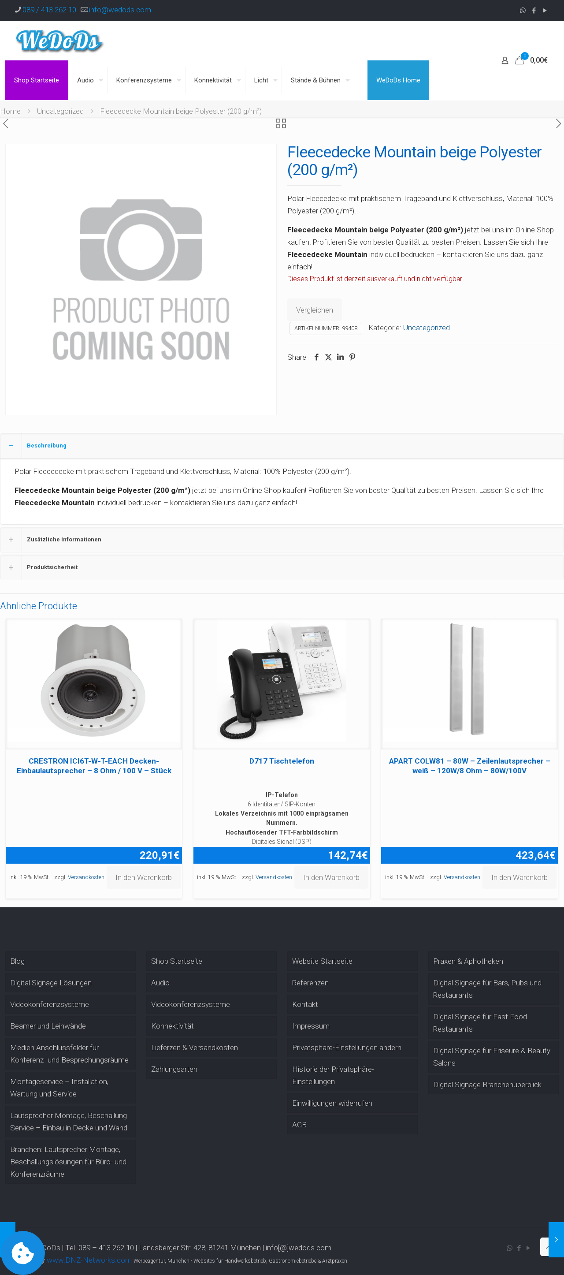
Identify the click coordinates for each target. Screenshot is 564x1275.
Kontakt (305, 1004)
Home (10, 111)
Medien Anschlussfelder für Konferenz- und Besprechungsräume (69, 1053)
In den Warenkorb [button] (143, 877)
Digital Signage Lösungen (51, 982)
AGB (299, 1124)
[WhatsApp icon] (522, 11)
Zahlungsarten (174, 1069)
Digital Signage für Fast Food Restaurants (480, 1022)
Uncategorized (60, 111)
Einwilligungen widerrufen (332, 1103)
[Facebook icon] (534, 11)
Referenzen (310, 982)
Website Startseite (322, 961)
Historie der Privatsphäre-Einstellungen (333, 1075)
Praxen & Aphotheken (468, 961)
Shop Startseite (176, 961)
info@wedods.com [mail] (120, 9)
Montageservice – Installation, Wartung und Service (59, 1087)
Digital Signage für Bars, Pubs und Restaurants (487, 988)
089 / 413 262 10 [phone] (49, 9)
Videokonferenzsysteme (49, 1004)
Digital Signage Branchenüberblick (487, 1084)
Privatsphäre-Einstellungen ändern (346, 1047)
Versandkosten (86, 877)
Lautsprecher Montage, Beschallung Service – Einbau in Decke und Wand (68, 1121)
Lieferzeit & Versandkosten (194, 1047)
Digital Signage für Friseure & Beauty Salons (491, 1056)
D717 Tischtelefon (281, 761)
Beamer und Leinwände (48, 1025)
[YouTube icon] (545, 11)
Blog (17, 961)
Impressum (311, 1025)
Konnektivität (172, 1025)
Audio (160, 982)
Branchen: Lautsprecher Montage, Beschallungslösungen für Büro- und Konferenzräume (68, 1161)
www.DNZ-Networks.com (89, 1260)
